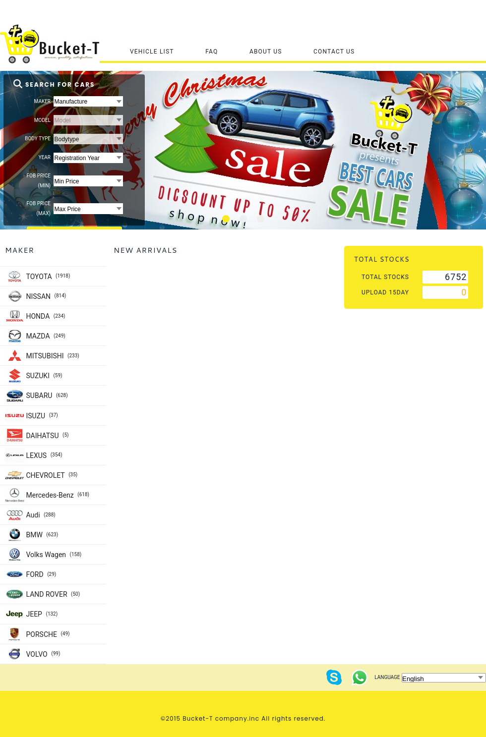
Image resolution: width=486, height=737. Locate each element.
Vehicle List (152, 51)
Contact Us (334, 51)
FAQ (211, 51)
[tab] (226, 218)
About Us (265, 51)
